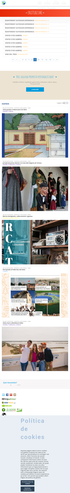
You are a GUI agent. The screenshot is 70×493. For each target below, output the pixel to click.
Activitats (47, 2)
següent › (67, 103)
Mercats (5, 218)
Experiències (41, 7)
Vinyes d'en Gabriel (13, 35)
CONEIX (39, 2)
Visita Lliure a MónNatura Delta (13, 323)
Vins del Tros (11, 54)
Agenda (63, 2)
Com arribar (51, 7)
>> (57, 60)
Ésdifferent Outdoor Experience (19, 20)
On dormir (56, 2)
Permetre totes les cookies (27, 482)
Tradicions (11, 165)
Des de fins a (16, 108)
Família (5, 111)
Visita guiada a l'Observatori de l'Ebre (15, 109)
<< (13, 60)
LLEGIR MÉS (35, 89)
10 (38, 60)
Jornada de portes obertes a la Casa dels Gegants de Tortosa (22, 163)
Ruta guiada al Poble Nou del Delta (14, 269)
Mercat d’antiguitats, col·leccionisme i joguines (17, 216)
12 (46, 60)
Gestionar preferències (27, 489)
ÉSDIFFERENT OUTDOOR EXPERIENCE (19, 32)
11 (42, 60)
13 (50, 60)
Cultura (10, 111)
